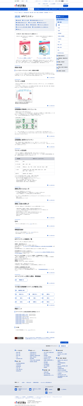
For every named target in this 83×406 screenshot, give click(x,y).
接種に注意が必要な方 (21, 24)
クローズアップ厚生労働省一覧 (46, 381)
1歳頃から (48, 294)
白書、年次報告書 (47, 372)
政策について (61, 16)
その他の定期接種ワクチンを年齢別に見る (41, 27)
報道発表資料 (18, 365)
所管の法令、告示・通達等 (62, 353)
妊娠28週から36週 (21, 290)
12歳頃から (35, 301)
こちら (30, 223)
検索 (66, 5)
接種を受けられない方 (42, 22)
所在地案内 (46, 355)
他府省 (23, 381)
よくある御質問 (52, 3)
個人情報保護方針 (30, 396)
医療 (59, 30)
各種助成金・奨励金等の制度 (62, 59)
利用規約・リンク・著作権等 (21, 396)
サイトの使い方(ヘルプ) (20, 397)
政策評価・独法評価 (61, 70)
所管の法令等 (60, 350)
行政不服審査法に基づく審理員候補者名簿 (63, 376)
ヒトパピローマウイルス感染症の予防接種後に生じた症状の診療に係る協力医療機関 (37, 246)
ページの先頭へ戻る (52, 77)
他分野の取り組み (61, 52)
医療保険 (59, 33)
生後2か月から (21, 294)
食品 (59, 27)
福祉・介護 (59, 44)
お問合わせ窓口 (45, 3)
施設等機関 (46, 362)
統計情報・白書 (47, 369)
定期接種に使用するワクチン (22, 22)
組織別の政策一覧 (61, 55)
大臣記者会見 (18, 364)
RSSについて (28, 397)
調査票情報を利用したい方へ (49, 374)
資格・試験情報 (46, 365)
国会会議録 (60, 64)
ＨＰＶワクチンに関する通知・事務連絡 (24, 27)
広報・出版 (18, 367)
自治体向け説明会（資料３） (20, 320)
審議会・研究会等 (61, 61)
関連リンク (19, 29)
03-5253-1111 (33, 402)
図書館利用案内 (36, 381)
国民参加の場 (66, 3)
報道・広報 (18, 360)
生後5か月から (34, 294)
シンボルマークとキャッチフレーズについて (43, 396)
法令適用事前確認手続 (61, 362)
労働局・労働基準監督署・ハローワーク (49, 360)
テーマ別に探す (19, 350)
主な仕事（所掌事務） (48, 356)
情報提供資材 (34, 24)
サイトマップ (59, 3)
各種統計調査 (46, 371)
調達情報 (59, 363)
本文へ (39, 3)
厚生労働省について (48, 350)
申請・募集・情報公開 (62, 357)
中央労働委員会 (46, 363)
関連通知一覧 (21, 279)
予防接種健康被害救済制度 (43, 269)
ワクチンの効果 (26, 20)
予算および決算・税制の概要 (62, 68)
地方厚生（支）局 (47, 358)
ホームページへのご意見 (36, 397)
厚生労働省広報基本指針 (20, 362)
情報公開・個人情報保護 (62, 369)
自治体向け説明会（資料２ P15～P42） (22, 317)
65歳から (48, 301)
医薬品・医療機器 (61, 36)
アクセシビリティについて (57, 396)
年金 (58, 50)
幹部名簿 (45, 353)
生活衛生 (59, 38)
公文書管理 (59, 372)
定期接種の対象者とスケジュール (37, 20)
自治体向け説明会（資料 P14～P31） (22, 315)
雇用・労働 (59, 47)
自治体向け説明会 (19, 316)
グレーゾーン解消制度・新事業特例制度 (63, 366)
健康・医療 (59, 22)
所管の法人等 (29, 381)
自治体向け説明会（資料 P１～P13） (22, 314)
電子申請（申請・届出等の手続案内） (63, 360)
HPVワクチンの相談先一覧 (43, 24)
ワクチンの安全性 (33, 22)
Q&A (28, 24)
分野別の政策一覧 (61, 19)
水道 (59, 41)
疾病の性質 (19, 20)
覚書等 (59, 355)
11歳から (21, 301)
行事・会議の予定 (19, 368)
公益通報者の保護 (61, 367)
